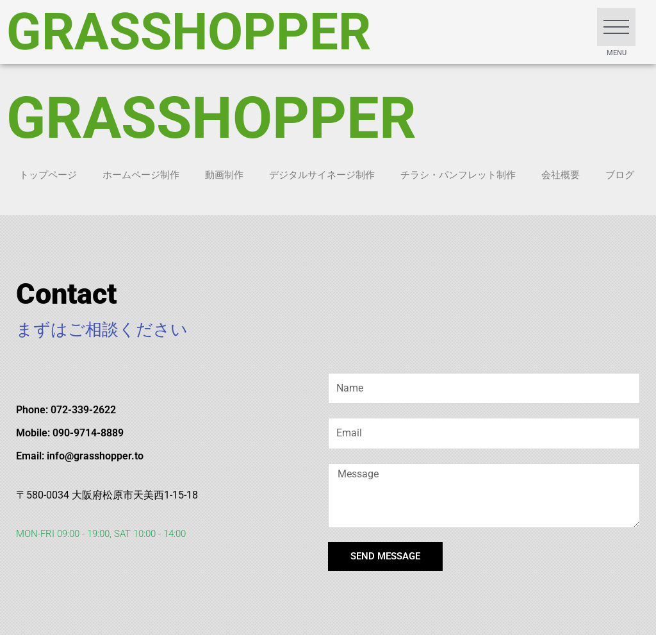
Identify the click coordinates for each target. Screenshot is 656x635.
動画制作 (224, 175)
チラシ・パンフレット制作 (458, 175)
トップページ (48, 175)
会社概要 (560, 175)
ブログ (619, 175)
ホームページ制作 (140, 175)
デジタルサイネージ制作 (322, 175)
